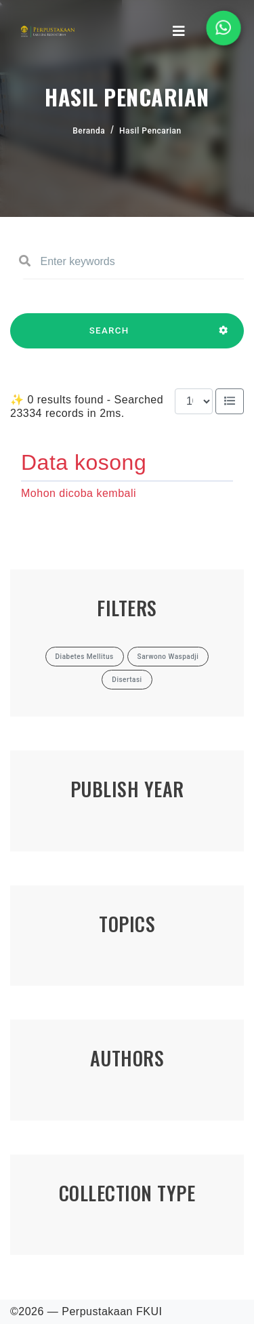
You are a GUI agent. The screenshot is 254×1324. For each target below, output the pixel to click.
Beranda (88, 131)
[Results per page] (194, 401)
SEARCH (109, 336)
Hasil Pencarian (150, 131)
